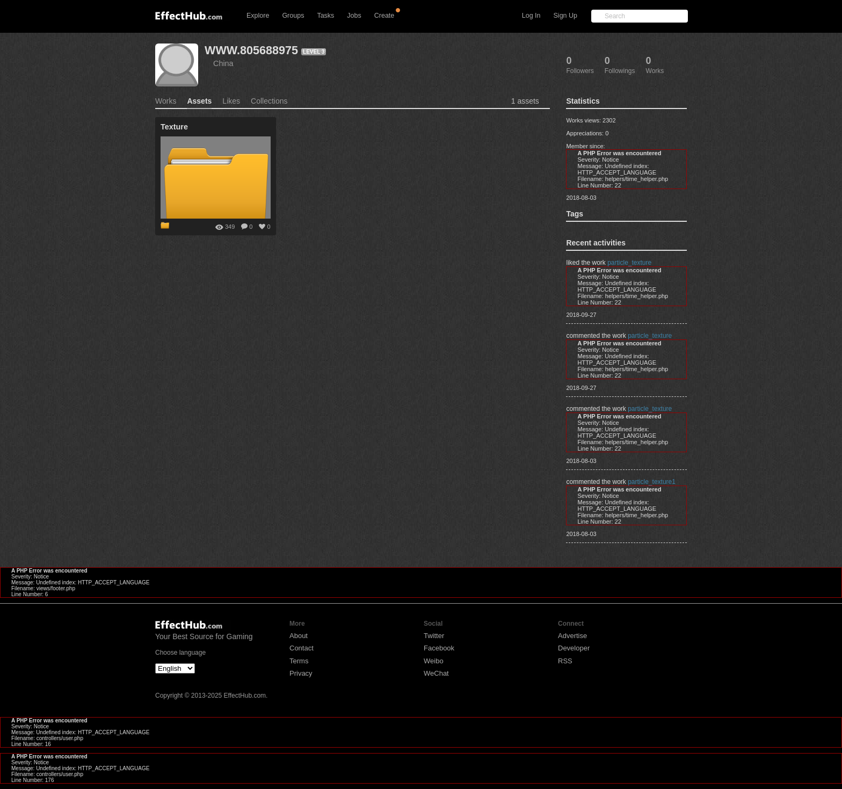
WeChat (436, 673)
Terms (298, 661)
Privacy (301, 673)
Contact (301, 648)
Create (384, 15)
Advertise (572, 636)
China (223, 63)
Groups (293, 15)
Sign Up (565, 15)
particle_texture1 (652, 482)
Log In (531, 15)
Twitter (434, 636)
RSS (565, 661)
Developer (574, 648)
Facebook (439, 648)
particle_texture (629, 262)
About (298, 636)
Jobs (354, 15)
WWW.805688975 (251, 50)
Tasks (325, 15)
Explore (257, 15)
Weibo (434, 661)
